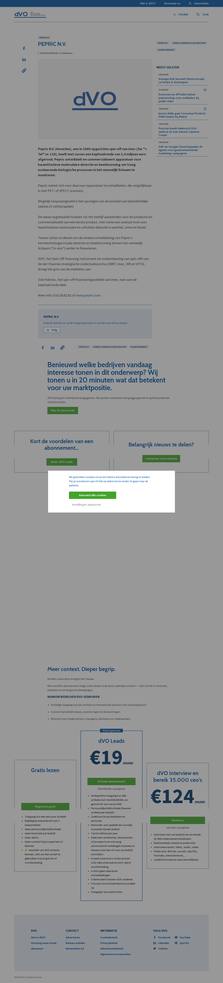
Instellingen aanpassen (86, 504)
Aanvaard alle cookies (92, 495)
